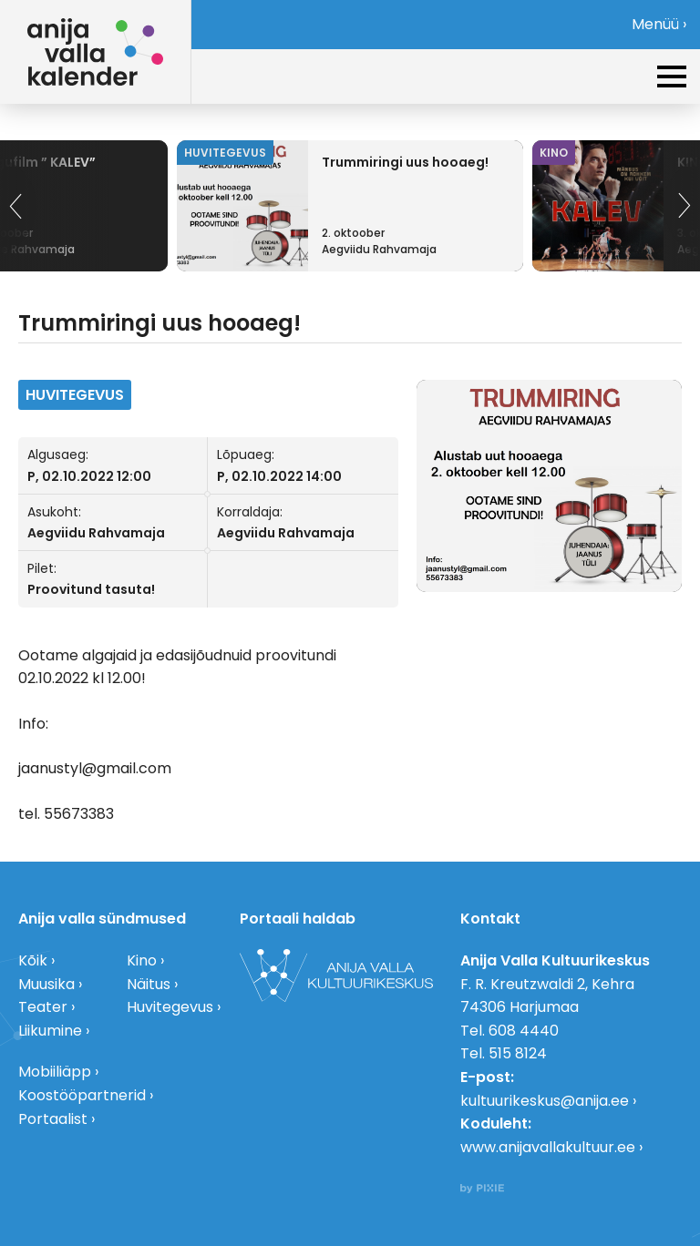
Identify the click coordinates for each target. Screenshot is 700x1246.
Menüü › (659, 24)
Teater (42, 1006)
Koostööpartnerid (82, 1095)
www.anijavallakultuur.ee (547, 1147)
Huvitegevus (170, 1006)
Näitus (148, 984)
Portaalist (53, 1118)
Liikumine (50, 1030)
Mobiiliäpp (54, 1071)
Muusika (46, 984)
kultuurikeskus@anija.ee (544, 1100)
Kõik (32, 960)
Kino (142, 960)
